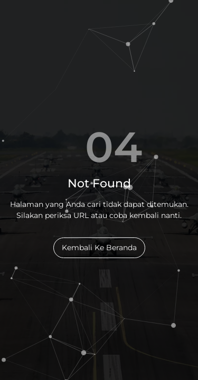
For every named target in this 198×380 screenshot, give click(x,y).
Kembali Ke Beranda (99, 247)
